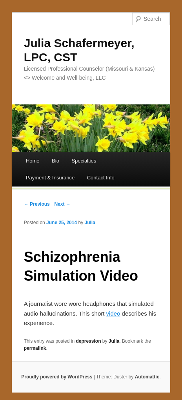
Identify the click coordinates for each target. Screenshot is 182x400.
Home (33, 161)
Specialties (83, 161)
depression (88, 341)
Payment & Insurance (50, 178)
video (113, 313)
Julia (90, 222)
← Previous (37, 204)
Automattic (147, 377)
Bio (55, 161)
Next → (62, 204)
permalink (35, 348)
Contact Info (101, 178)
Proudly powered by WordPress (56, 377)
